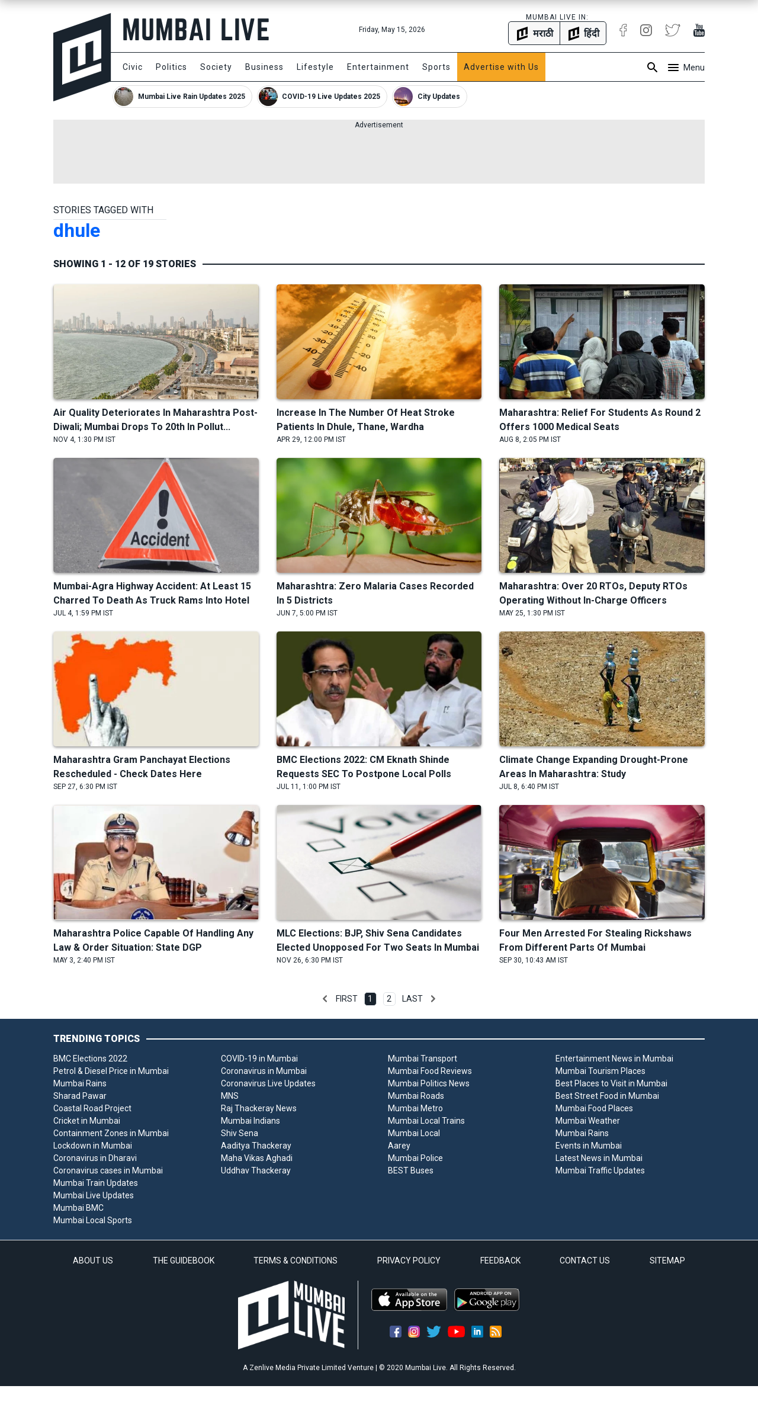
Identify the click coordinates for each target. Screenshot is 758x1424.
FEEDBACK (500, 1260)
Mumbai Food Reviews (430, 1071)
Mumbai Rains (80, 1083)
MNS (230, 1096)
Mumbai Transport (422, 1058)
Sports (436, 67)
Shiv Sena (239, 1133)
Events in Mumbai (588, 1145)
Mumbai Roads (416, 1096)
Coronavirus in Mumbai (264, 1071)
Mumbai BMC (78, 1208)
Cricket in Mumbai (86, 1120)
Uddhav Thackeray (256, 1170)
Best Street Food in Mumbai (607, 1096)
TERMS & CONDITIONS (295, 1260)
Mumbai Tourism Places (600, 1071)
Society (216, 67)
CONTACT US (585, 1260)
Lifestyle (315, 67)
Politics (171, 67)
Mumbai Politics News (429, 1083)
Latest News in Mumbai (599, 1158)
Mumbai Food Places (594, 1108)
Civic (133, 67)
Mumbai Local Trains (426, 1120)
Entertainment (378, 67)
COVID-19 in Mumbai (259, 1058)
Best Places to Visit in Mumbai (611, 1083)
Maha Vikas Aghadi (257, 1158)
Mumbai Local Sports (92, 1220)
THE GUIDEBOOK (183, 1260)
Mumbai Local (414, 1133)
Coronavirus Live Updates (268, 1083)
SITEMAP (667, 1260)
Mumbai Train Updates (95, 1183)
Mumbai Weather (587, 1120)
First (347, 998)
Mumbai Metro (415, 1108)
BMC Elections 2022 (90, 1058)
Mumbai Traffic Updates (600, 1170)
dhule (76, 230)
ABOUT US (93, 1260)
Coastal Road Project (92, 1108)
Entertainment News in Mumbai (614, 1058)
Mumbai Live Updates (93, 1195)
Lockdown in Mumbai (92, 1145)
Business (264, 67)
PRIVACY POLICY (409, 1260)
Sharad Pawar (80, 1096)
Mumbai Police (415, 1158)
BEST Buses (410, 1170)
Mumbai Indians (250, 1120)
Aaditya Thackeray (256, 1145)
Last (412, 998)
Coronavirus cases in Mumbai (108, 1170)
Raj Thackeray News (259, 1108)
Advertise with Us (501, 67)
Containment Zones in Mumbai (111, 1133)
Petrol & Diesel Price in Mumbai (111, 1071)
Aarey (399, 1145)
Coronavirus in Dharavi (95, 1158)
